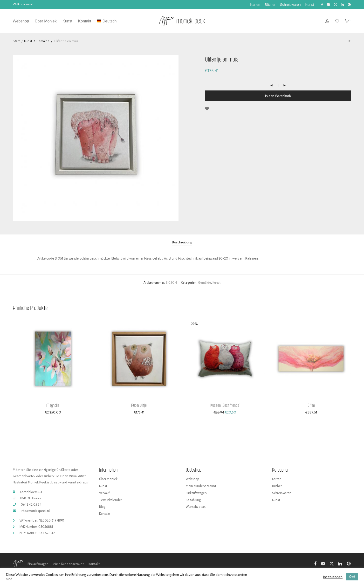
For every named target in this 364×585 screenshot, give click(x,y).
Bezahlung (193, 500)
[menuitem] (107, 21)
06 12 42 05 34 (31, 504)
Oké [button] (352, 576)
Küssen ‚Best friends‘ (225, 405)
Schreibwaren (290, 4)
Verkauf (104, 493)
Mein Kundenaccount (201, 486)
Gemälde (42, 41)
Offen (311, 405)
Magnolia (52, 405)
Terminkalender (110, 500)
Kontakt (84, 21)
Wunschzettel (196, 507)
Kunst (309, 4)
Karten (255, 4)
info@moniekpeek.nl (35, 511)
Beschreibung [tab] (182, 242)
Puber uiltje (139, 405)
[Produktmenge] (278, 85)
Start (16, 41)
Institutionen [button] (333, 577)
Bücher (270, 4)
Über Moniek (46, 21)
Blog (102, 507)
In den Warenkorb (278, 96)
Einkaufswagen (196, 493)
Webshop (21, 21)
